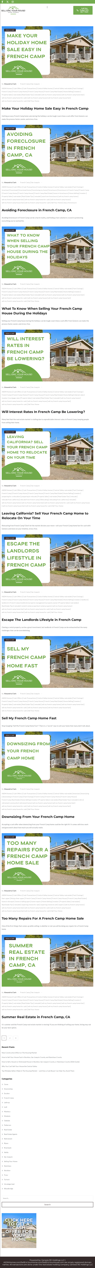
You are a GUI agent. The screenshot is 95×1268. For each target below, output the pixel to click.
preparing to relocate (29, 496)
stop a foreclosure (70, 203)
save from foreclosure (49, 196)
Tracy (6, 1175)
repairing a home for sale (30, 905)
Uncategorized (9, 1184)
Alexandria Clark (10, 84)
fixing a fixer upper (17, 898)
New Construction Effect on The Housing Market (19, 1053)
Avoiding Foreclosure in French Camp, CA (37, 210)
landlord (84, 600)
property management (37, 603)
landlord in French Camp (11, 603)
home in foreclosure (60, 193)
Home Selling (68, 92)
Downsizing (8, 1089)
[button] (47, 7)
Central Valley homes (45, 88)
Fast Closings (77, 88)
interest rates (79, 395)
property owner (51, 603)
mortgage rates (14, 398)
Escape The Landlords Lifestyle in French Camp (41, 620)
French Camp (25, 84)
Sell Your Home (33, 101)
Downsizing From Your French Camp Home (38, 817)
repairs (61, 905)
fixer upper (6, 898)
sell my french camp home (51, 95)
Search (47, 1204)
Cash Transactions (29, 88)
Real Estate (8, 1130)
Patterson (7, 1125)
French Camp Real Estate (53, 92)
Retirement (8, 1139)
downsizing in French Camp (13, 797)
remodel (38, 95)
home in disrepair (8, 901)
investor (77, 92)
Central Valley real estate (63, 88)
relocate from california (10, 500)
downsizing (85, 794)
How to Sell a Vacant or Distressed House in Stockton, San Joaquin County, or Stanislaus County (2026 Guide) (41, 1062)
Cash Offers (17, 88)
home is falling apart (23, 901)
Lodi (5, 1107)
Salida (6, 1152)
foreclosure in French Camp (68, 190)
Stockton (7, 1170)
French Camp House (35, 92)
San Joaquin (35, 84)
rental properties (33, 606)
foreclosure (52, 190)
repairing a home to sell (49, 905)
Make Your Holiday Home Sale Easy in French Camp (45, 108)
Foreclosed (14, 190)
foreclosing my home (39, 190)
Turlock (6, 1179)
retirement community (10, 803)
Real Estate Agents (10, 1134)
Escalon (7, 1093)
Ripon (6, 1143)
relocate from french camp (29, 500)
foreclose (5, 190)
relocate (74, 496)
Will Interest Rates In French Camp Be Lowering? (43, 412)
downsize (76, 794)
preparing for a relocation (11, 496)
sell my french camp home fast (72, 95)
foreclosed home (25, 190)
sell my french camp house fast (59, 98)
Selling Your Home (10, 1161)
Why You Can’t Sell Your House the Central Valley (19, 1066)
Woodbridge (8, 1189)
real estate (17, 95)
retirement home (25, 803)
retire (81, 800)
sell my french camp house (37, 98)
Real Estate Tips (27, 95)
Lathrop (7, 1102)
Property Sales (7, 95)
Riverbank (7, 1148)
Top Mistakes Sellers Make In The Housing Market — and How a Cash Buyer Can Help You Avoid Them (38, 1071)
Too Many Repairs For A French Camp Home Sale (43, 918)
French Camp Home (20, 92)
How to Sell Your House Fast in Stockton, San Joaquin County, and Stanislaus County (32, 1057)
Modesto (7, 1116)
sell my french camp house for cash (14, 101)
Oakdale (7, 1121)
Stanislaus (7, 1166)
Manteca (7, 1111)
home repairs (36, 901)
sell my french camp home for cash (14, 98)
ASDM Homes (7, 88)
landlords (24, 603)
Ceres (6, 1084)
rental (23, 606)
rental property (45, 606)
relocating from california (58, 500)
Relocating (44, 500)
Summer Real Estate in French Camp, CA (36, 1017)
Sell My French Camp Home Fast (29, 718)
